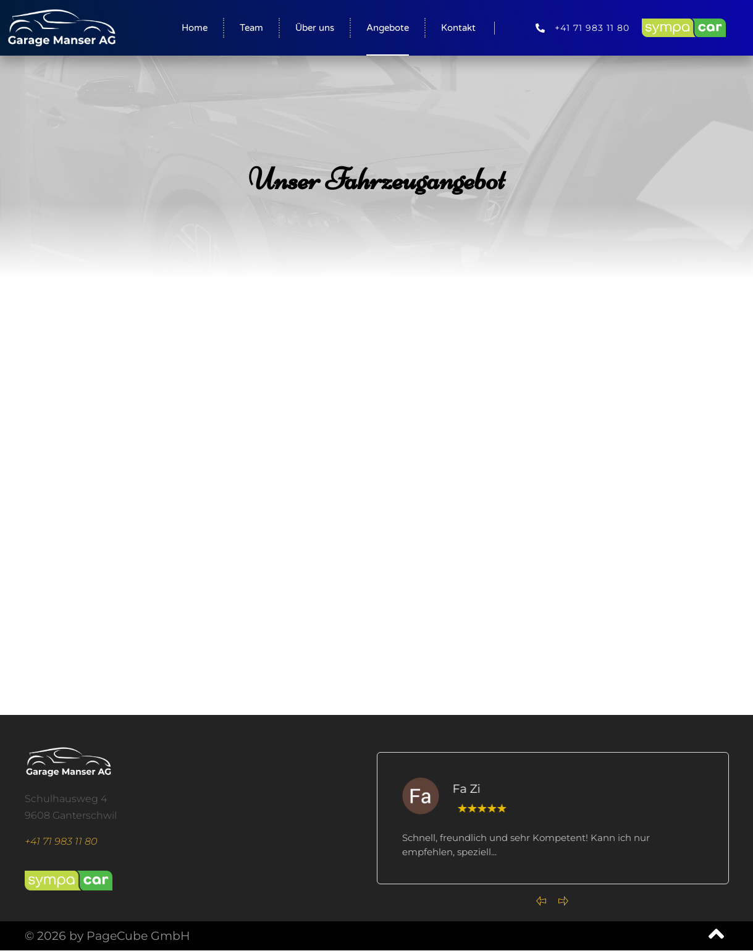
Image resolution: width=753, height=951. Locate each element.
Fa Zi (470, 789)
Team (251, 27)
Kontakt (458, 27)
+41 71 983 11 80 (61, 841)
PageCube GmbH (138, 936)
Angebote (387, 27)
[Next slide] (563, 901)
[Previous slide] (541, 901)
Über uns (314, 27)
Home (195, 27)
